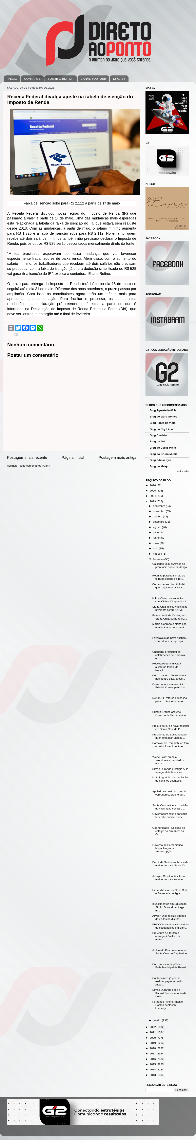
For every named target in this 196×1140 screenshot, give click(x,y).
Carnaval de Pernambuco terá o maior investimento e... (170, 745)
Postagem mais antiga (117, 457)
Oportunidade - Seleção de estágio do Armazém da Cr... (168, 831)
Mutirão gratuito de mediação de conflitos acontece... (170, 779)
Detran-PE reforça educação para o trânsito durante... (169, 699)
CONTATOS (32, 78)
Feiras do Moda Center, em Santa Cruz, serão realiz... (169, 617)
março (157, 553)
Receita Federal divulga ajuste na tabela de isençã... (166, 667)
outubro (158, 516)
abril (156, 548)
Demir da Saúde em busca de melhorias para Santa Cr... (170, 864)
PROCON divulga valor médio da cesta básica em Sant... (170, 926)
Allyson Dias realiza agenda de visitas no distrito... (169, 917)
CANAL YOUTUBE (93, 78)
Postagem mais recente (27, 457)
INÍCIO (12, 78)
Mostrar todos (182, 471)
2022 (153, 1027)
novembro (159, 511)
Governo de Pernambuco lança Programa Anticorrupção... (167, 848)
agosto (157, 527)
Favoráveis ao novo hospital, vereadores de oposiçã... (169, 639)
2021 (153, 1032)
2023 (153, 501)
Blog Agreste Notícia (163, 410)
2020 (153, 1037)
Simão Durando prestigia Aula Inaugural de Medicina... (170, 770)
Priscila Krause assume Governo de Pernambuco (169, 713)
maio (156, 543)
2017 (153, 1053)
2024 (153, 495)
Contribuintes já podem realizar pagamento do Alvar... (167, 981)
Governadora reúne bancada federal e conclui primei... (169, 815)
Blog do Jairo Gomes (163, 416)
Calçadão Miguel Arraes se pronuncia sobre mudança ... (169, 567)
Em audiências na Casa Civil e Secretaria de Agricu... (169, 892)
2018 (153, 1048)
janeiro (157, 1020)
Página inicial (73, 457)
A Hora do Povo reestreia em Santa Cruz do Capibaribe (169, 952)
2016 (153, 1059)
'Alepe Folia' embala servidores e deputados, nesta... (168, 760)
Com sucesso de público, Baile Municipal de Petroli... (170, 966)
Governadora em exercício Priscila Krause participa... (169, 686)
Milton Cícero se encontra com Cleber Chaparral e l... (170, 600)
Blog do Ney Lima (161, 429)
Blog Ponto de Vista (162, 422)
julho (156, 532)
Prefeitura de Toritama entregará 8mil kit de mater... (166, 936)
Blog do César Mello (163, 447)
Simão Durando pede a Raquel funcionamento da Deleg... (169, 993)
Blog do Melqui (159, 466)
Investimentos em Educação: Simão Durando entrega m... (169, 907)
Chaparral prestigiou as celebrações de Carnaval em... (168, 655)
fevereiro (158, 559)
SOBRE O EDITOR (60, 78)
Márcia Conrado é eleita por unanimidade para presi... (169, 625)
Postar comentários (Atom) (34, 465)
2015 (153, 1064)
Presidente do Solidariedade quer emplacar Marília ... (169, 736)
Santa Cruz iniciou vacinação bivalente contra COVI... (170, 608)
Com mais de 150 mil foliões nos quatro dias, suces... (169, 677)
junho (156, 537)
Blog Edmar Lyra (161, 460)
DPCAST (119, 78)
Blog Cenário (158, 435)
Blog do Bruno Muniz (163, 454)
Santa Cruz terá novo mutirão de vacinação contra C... (170, 807)
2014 (153, 1069)
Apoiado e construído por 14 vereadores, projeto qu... (169, 793)
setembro (159, 521)
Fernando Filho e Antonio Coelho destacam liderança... (167, 1005)
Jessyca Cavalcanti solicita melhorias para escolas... (169, 878)
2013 (153, 1074)
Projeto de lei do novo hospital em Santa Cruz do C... (170, 727)
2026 (153, 485)
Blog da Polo (158, 441)
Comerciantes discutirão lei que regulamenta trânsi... (168, 586)
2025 (153, 490)
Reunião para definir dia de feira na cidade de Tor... (168, 577)
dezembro (159, 505)
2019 (153, 1043)
